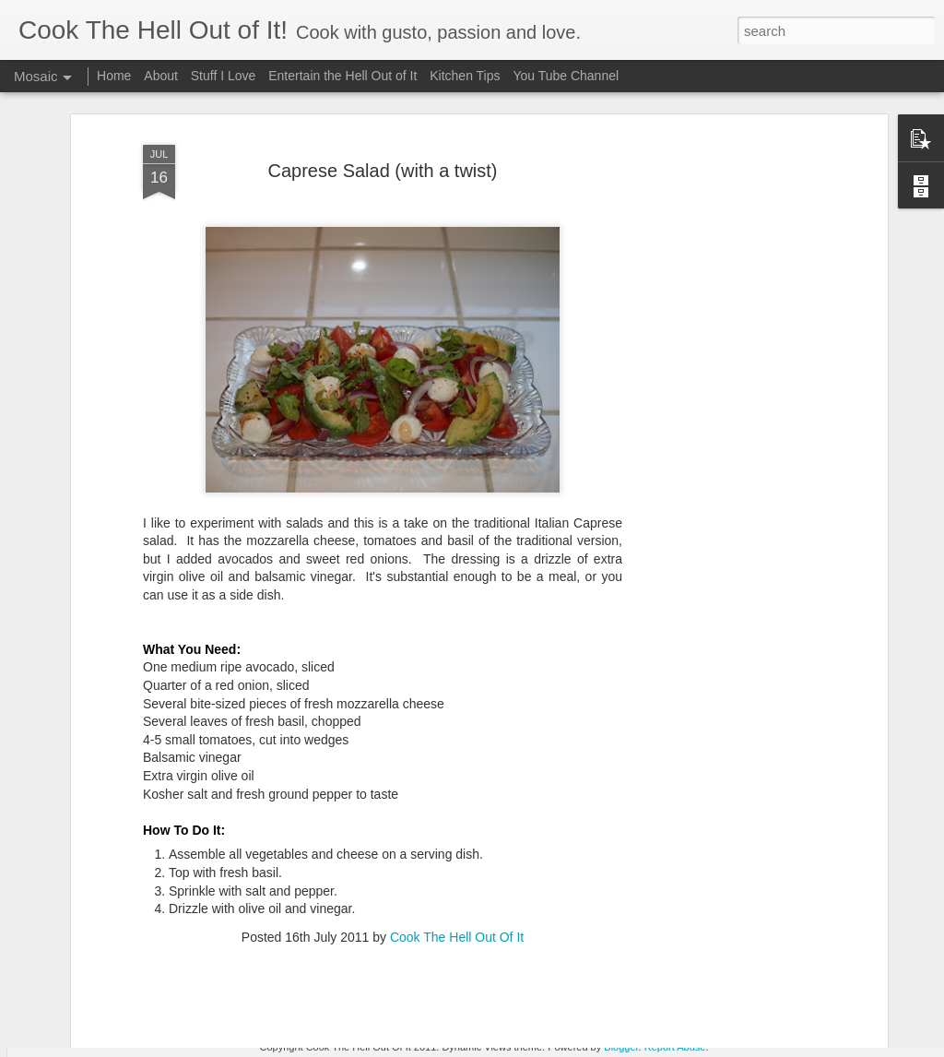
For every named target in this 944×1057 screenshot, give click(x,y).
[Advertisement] (723, 370)
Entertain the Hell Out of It (342, 75)
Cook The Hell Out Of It (457, 880)
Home (114, 75)
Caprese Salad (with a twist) (383, 114)
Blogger (621, 1046)
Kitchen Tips (465, 75)
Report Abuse (675, 1046)
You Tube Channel (566, 75)
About (161, 75)
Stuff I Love (223, 75)
